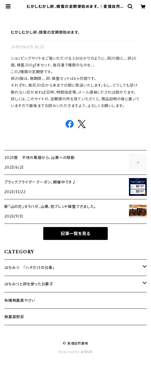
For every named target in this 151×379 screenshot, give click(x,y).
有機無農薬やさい (19, 300)
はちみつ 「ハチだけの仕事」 (29, 267)
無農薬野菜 (14, 316)
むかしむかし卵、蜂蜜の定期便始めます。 (45, 32)
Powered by (76, 352)
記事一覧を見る (75, 233)
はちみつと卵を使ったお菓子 (28, 284)
